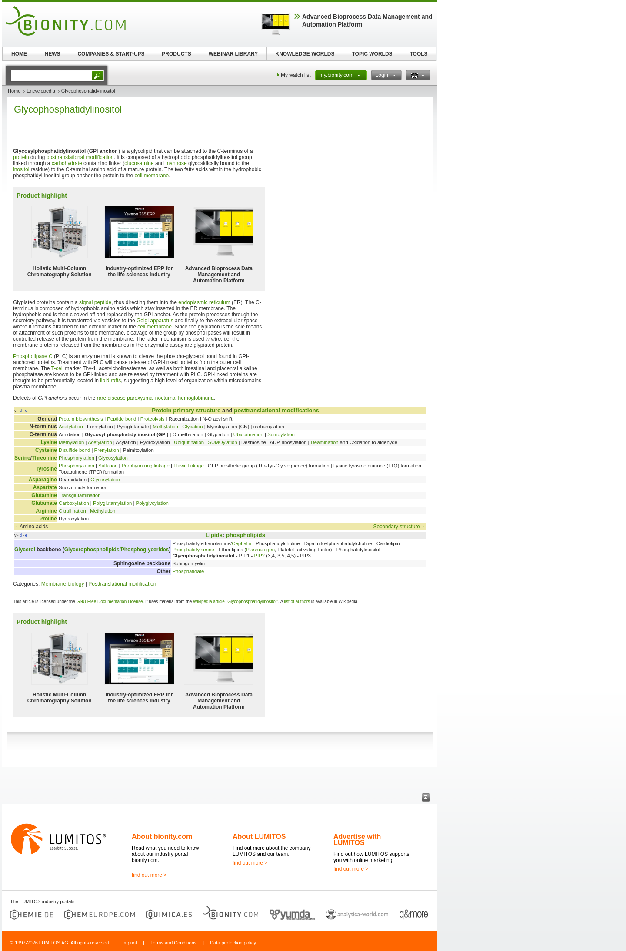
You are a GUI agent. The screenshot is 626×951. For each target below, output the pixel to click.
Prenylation (106, 450)
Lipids (214, 535)
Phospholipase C (33, 356)
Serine (22, 458)
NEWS (52, 54)
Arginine (46, 511)
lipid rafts (110, 381)
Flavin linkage (188, 465)
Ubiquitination (248, 434)
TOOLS (418, 54)
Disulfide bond (74, 450)
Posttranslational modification (122, 584)
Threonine (44, 458)
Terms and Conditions (173, 942)
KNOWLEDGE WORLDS (305, 54)
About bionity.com (162, 836)
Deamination (325, 442)
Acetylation (71, 426)
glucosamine (138, 163)
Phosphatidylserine (193, 549)
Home (14, 90)
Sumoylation (281, 434)
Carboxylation (74, 503)
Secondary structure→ (399, 527)
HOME (19, 54)
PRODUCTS (176, 54)
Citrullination (72, 511)
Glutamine (44, 495)
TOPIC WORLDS (372, 54)
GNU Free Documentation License (110, 601)
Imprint (129, 942)
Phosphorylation (76, 458)
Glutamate (44, 503)
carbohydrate (67, 163)
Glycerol (24, 550)
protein (21, 157)
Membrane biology (62, 584)
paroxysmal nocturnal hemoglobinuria (170, 398)
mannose (175, 163)
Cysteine (46, 450)
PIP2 (259, 555)
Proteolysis (152, 418)
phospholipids (245, 535)
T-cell (57, 368)
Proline (48, 519)
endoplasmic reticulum (204, 302)
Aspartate (45, 487)
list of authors (297, 601)
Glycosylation (113, 458)
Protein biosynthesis (81, 418)
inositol (21, 169)
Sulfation (107, 465)
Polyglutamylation (112, 503)
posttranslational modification (80, 157)
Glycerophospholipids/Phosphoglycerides (116, 550)
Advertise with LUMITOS (357, 839)
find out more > (149, 875)
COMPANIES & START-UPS (110, 54)
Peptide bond (121, 418)
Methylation (165, 426)
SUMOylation (222, 442)
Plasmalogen (260, 549)
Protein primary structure (186, 410)
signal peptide (95, 302)
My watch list (296, 75)
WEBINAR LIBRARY (233, 54)
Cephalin (241, 543)
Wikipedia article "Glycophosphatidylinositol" (235, 601)
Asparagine (43, 480)
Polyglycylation (152, 503)
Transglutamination (79, 495)
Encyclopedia (41, 90)
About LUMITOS (259, 836)
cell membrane (152, 175)
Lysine (48, 442)
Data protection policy (233, 942)
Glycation (192, 426)
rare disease (111, 398)
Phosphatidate (188, 571)
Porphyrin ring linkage (146, 465)
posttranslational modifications (276, 410)
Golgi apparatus (155, 321)
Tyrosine (46, 469)
